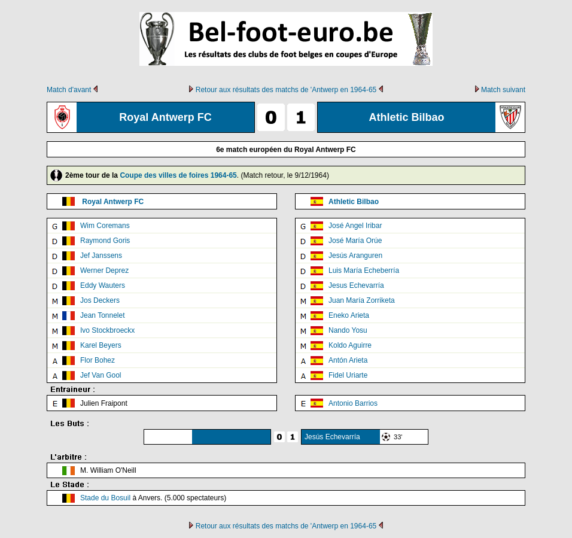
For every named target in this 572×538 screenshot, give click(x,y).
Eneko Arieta (348, 315)
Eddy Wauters (102, 285)
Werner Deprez (104, 270)
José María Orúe (355, 240)
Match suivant (503, 90)
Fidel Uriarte (347, 375)
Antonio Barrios (353, 403)
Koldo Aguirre (350, 345)
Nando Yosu (347, 330)
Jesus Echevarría (356, 285)
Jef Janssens (101, 255)
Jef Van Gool (100, 375)
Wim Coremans (105, 225)
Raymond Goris (105, 240)
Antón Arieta (347, 360)
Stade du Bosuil (105, 498)
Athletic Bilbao (353, 201)
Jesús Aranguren (355, 255)
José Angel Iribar (355, 225)
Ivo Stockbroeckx (107, 330)
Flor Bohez (97, 360)
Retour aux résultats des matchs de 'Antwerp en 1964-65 (286, 90)
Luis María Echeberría (363, 270)
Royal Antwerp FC (113, 201)
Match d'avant (69, 90)
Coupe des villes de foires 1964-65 (178, 175)
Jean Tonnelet (102, 315)
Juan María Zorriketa (361, 300)
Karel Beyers (100, 345)
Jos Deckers (100, 300)
